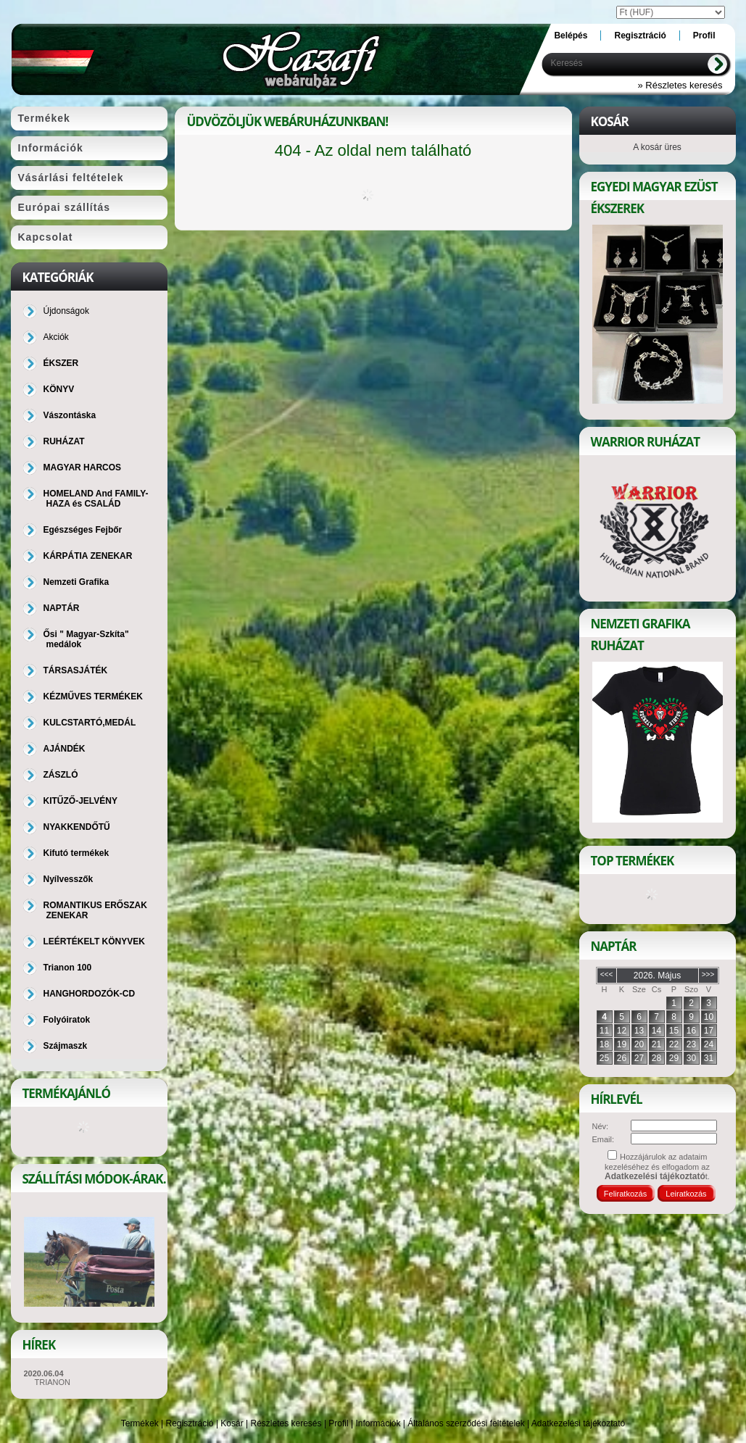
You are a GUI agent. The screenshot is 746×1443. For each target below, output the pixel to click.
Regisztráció (190, 1423)
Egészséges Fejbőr (83, 530)
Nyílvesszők (68, 879)
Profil (338, 1423)
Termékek (140, 1423)
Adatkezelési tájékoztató (578, 1423)
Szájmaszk (65, 1046)
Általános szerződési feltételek (465, 1423)
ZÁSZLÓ (60, 775)
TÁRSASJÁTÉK (75, 670)
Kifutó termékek (76, 853)
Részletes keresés (286, 1423)
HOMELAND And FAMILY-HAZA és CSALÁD (96, 498)
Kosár (231, 1423)
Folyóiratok (67, 1020)
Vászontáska (69, 415)
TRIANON (53, 1382)
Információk (377, 1423)
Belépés (570, 35)
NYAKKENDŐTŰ (76, 827)
